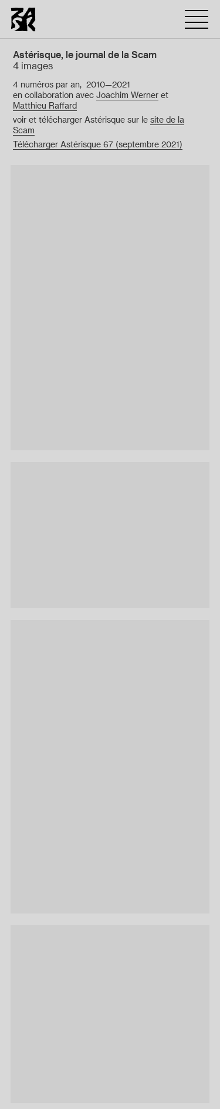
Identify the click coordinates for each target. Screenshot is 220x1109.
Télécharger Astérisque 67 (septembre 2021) (97, 144)
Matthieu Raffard (45, 105)
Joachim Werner (127, 95)
